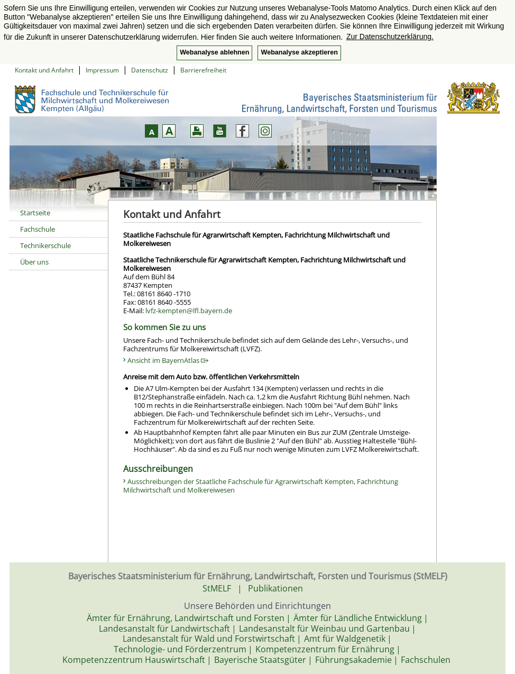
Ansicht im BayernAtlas (167, 360)
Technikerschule (45, 245)
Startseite (35, 212)
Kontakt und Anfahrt (44, 70)
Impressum (102, 70)
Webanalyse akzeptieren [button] (299, 52)
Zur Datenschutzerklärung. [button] (390, 36)
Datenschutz (149, 70)
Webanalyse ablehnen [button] (214, 52)
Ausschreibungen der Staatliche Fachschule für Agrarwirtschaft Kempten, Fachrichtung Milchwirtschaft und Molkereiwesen (260, 486)
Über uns (34, 262)
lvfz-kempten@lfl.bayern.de (188, 310)
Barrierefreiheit (203, 70)
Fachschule (37, 229)
